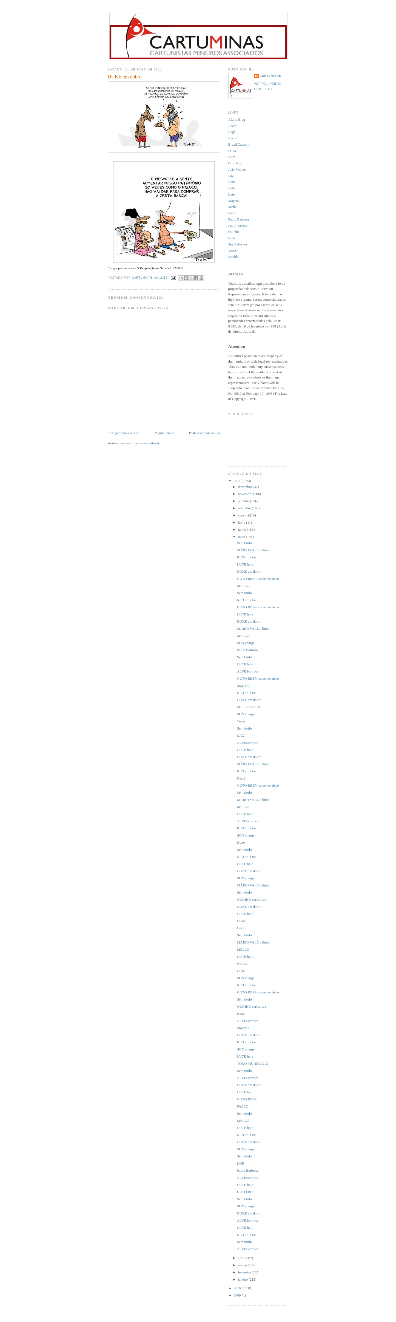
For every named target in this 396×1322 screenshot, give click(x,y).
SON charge (246, 643)
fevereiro (245, 1272)
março (243, 1265)
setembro (245, 508)
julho (242, 522)
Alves (232, 126)
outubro (244, 501)
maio (242, 537)
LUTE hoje (245, 564)
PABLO (242, 964)
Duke (241, 842)
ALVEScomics (247, 671)
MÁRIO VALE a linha (253, 550)
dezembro (245, 487)
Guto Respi (236, 163)
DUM (241, 921)
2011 (238, 481)
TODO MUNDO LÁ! (252, 1063)
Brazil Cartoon (238, 144)
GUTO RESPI (247, 1099)
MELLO (243, 586)
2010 (238, 1288)
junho (242, 529)
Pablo (232, 213)
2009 (238, 1295)
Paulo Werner (238, 226)
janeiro (243, 1279)
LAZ (240, 735)
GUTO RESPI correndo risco (258, 579)
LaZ (231, 176)
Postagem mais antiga (204, 433)
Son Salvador (237, 244)
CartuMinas (270, 75)
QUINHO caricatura (251, 899)
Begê (232, 132)
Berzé (232, 138)
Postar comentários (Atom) (139, 443)
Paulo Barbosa (238, 219)
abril (241, 1258)
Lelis (231, 188)
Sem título (244, 543)
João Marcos (237, 169)
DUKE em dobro (249, 571)
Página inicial (164, 433)
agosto (243, 515)
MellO (233, 207)
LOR (240, 1163)
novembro (245, 494)
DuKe (232, 151)
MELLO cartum (248, 707)
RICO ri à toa (246, 557)
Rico (231, 238)
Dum (231, 157)
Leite (232, 182)
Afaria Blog (236, 119)
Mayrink (234, 201)
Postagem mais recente (124, 433)
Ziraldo (233, 257)
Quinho (233, 232)
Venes (232, 250)
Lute (231, 194)
